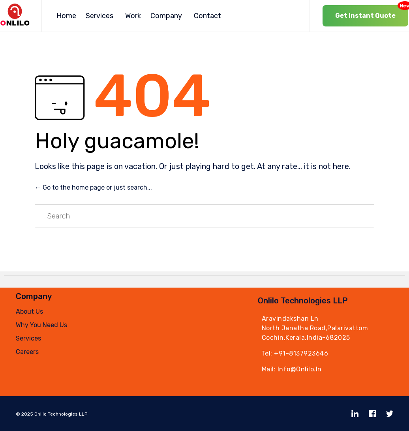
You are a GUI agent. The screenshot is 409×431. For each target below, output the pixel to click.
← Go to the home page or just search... (93, 187)
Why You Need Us (41, 325)
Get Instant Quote (371, 12)
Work (133, 15)
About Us (29, 311)
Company (166, 15)
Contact (207, 15)
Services (99, 15)
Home (66, 15)
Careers (27, 352)
